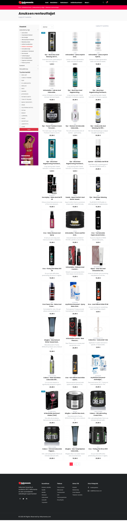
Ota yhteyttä (60, 501)
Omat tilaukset (76, 494)
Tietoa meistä (60, 489)
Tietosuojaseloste (61, 499)
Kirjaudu (74, 489)
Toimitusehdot (61, 494)
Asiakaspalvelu (94, 489)
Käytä (28, 129)
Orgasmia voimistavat (26, 60)
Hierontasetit (24, 53)
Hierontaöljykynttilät (25, 58)
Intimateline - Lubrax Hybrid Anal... (75, 56)
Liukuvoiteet (24, 32)
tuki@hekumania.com (96, 492)
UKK (58, 496)
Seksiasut (44, 496)
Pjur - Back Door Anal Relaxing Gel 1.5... (52, 56)
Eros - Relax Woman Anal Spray (52, 234)
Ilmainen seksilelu (46, 489)
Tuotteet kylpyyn (25, 55)
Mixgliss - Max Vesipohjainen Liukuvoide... (75, 452)
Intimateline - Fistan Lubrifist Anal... (75, 234)
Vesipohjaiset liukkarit (26, 35)
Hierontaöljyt (24, 37)
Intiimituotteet (27, 7)
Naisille (43, 491)
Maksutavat (60, 491)
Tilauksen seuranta (77, 496)
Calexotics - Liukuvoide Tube (98, 340)
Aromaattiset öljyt (25, 49)
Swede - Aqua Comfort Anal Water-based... (75, 198)
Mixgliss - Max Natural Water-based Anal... (52, 341)
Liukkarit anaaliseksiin (26, 44)
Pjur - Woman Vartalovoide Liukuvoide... (75, 127)
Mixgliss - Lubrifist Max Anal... (75, 414)
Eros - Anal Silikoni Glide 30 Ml (98, 304)
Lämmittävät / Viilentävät (27, 51)
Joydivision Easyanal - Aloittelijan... (98, 379)
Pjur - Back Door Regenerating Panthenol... (98, 91)
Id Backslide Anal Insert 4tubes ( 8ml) (52, 414)
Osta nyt (26, 162)
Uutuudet (44, 501)
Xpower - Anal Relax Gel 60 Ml (98, 162)
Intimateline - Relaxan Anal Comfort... (75, 268)
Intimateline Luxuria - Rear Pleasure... (75, 339)
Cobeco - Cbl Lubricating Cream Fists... (98, 414)
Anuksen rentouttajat (54, 7)
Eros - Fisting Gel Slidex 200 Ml (52, 270)
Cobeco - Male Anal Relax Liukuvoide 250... (52, 379)
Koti (20, 7)
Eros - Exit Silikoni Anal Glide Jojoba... (75, 379)
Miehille (44, 494)
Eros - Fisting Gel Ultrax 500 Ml (98, 452)
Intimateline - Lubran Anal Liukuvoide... (52, 91)
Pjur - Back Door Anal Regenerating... (75, 91)
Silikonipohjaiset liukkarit (27, 39)
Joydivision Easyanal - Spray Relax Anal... (75, 305)
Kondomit (22, 65)
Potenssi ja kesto (25, 62)
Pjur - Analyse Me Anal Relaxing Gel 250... (98, 127)
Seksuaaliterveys (23, 69)
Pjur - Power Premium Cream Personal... (52, 127)
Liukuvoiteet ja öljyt (39, 7)
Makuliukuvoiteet (25, 42)
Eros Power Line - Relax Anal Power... (51, 305)
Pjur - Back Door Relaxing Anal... (98, 198)
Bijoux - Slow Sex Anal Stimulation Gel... (98, 270)
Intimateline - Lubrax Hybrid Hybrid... (98, 56)
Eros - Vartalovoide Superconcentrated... (98, 234)
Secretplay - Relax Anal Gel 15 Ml (52, 198)
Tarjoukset (44, 504)
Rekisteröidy (75, 491)
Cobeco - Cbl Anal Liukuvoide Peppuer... (52, 452)
